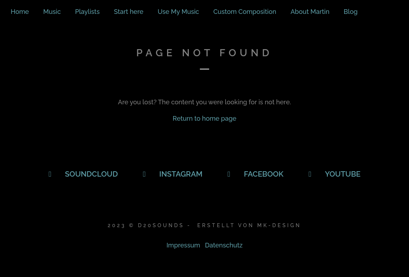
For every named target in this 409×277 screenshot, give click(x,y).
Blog (351, 11)
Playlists (87, 11)
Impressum (183, 245)
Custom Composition (244, 11)
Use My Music (178, 11)
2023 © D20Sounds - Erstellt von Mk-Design (204, 225)
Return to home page (205, 118)
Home (20, 11)
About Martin (309, 11)
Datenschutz (224, 245)
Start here (129, 11)
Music (52, 11)
